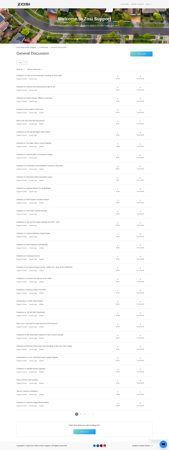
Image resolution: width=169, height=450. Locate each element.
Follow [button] (20, 63)
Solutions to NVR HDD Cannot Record (31, 211)
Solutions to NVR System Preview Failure (32, 199)
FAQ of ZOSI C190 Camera (27, 380)
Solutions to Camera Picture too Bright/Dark (33, 188)
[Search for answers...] (84, 33)
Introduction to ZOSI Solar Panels (29, 301)
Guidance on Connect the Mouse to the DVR (33, 278)
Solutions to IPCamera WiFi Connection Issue (34, 177)
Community (125, 4)
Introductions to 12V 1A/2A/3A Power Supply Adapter (37, 357)
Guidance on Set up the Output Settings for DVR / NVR (38, 222)
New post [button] (141, 54)
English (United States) (141, 446)
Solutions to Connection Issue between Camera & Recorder (39, 166)
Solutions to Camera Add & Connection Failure (34, 154)
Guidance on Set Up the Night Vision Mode (33, 132)
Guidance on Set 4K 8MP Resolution (30, 312)
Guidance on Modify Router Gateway (30, 369)
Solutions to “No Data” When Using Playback (33, 143)
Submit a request (137, 4)
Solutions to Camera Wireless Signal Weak (33, 233)
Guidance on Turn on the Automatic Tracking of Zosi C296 (39, 75)
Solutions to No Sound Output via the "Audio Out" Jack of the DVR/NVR (44, 267)
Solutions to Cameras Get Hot (28, 256)
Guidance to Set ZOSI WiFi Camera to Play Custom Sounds (39, 335)
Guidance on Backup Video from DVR (31, 290)
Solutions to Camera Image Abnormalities (32, 402)
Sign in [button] (148, 4)
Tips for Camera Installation (27, 391)
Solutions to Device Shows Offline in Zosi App (34, 98)
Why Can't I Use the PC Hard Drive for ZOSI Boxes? (36, 323)
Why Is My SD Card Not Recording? (30, 121)
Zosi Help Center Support (26, 47)
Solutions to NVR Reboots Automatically (32, 245)
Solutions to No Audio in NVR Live (29, 109)
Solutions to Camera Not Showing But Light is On (35, 87)
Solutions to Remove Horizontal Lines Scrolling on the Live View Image (44, 346)
